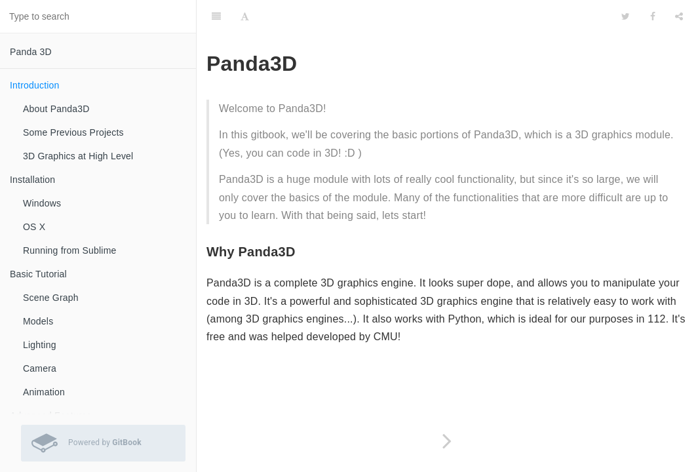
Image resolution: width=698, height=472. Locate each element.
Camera (39, 368)
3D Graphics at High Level (78, 156)
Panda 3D (31, 52)
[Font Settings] (245, 16)
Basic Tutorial (38, 274)
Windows (42, 203)
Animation (44, 392)
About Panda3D (56, 109)
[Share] (679, 16)
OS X (34, 227)
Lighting (39, 345)
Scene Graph (51, 297)
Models (38, 321)
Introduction (35, 85)
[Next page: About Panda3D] (447, 441)
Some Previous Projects (73, 132)
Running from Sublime (70, 250)
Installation (32, 179)
